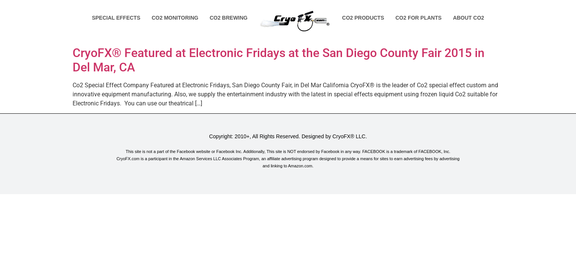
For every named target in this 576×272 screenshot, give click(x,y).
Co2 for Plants (418, 18)
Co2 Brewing (229, 18)
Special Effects (116, 18)
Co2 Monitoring (175, 18)
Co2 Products (363, 18)
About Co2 (468, 18)
